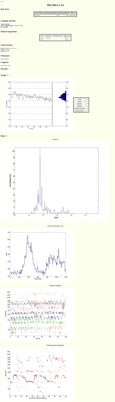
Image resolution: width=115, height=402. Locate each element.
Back (2, 1)
